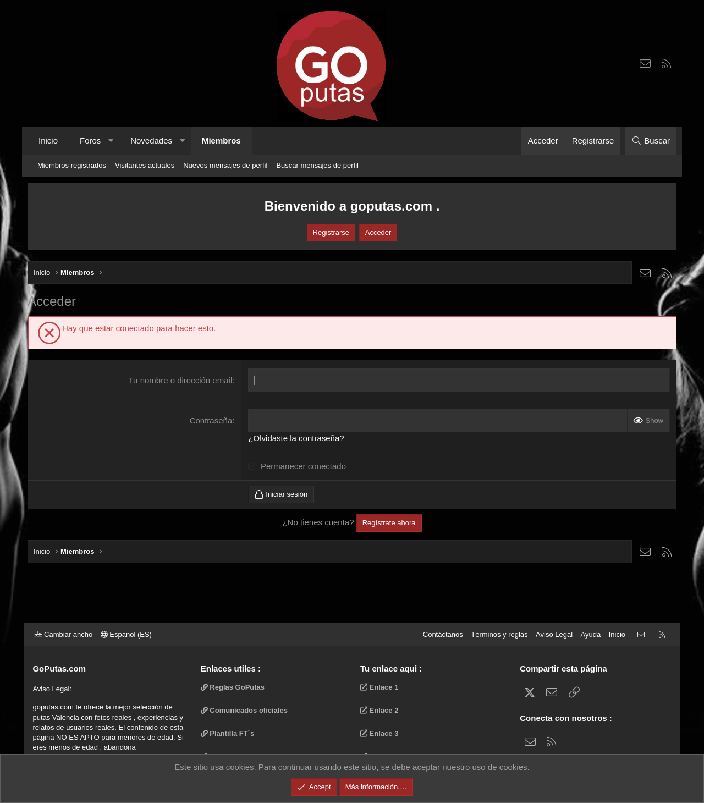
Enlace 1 (379, 687)
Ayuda (588, 634)
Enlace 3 (379, 733)
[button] (110, 141)
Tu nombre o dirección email (181, 380)
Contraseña (211, 420)
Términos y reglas (496, 634)
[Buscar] (650, 141)
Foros (90, 140)
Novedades (151, 140)
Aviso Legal (551, 634)
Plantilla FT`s (229, 733)
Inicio (48, 140)
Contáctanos (440, 634)
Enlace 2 (379, 710)
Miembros (221, 140)
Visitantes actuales (144, 165)
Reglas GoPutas (234, 687)
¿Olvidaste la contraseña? (296, 438)
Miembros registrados (71, 165)
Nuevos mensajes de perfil (225, 165)
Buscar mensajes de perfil (317, 165)
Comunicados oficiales (245, 710)
